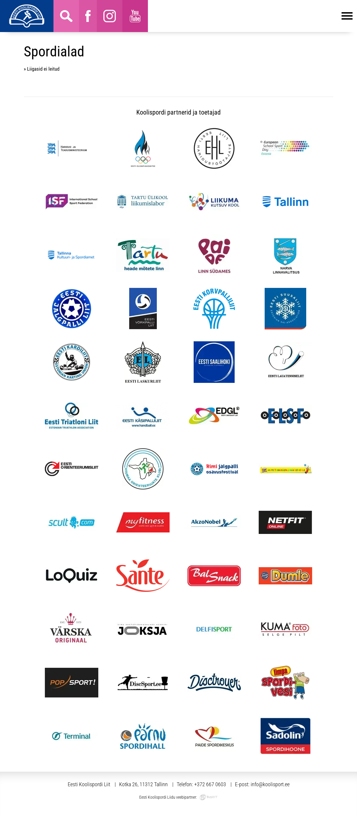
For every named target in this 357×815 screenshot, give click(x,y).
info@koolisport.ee (270, 784)
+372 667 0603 (210, 784)
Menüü (250, 16)
